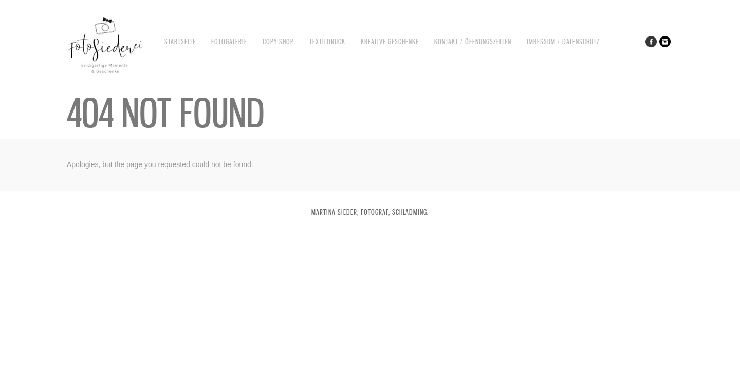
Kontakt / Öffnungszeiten (472, 41)
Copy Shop (278, 41)
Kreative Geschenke (390, 41)
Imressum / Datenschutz (563, 41)
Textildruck (327, 41)
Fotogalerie (229, 41)
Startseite (180, 41)
